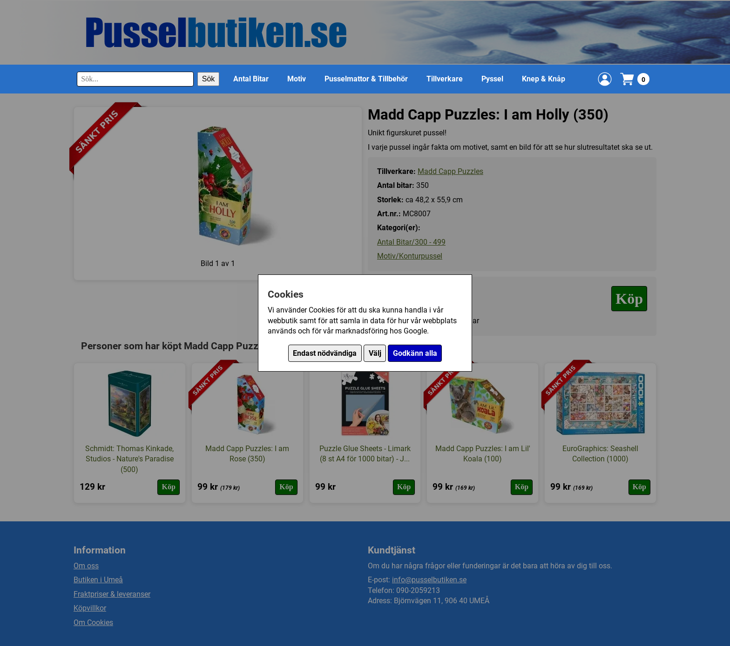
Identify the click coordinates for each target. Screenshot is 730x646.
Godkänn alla (415, 353)
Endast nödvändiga (325, 353)
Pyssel (492, 78)
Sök (208, 79)
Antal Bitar (251, 78)
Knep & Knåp (543, 78)
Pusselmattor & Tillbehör (366, 78)
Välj (375, 353)
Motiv (296, 78)
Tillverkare (444, 78)
